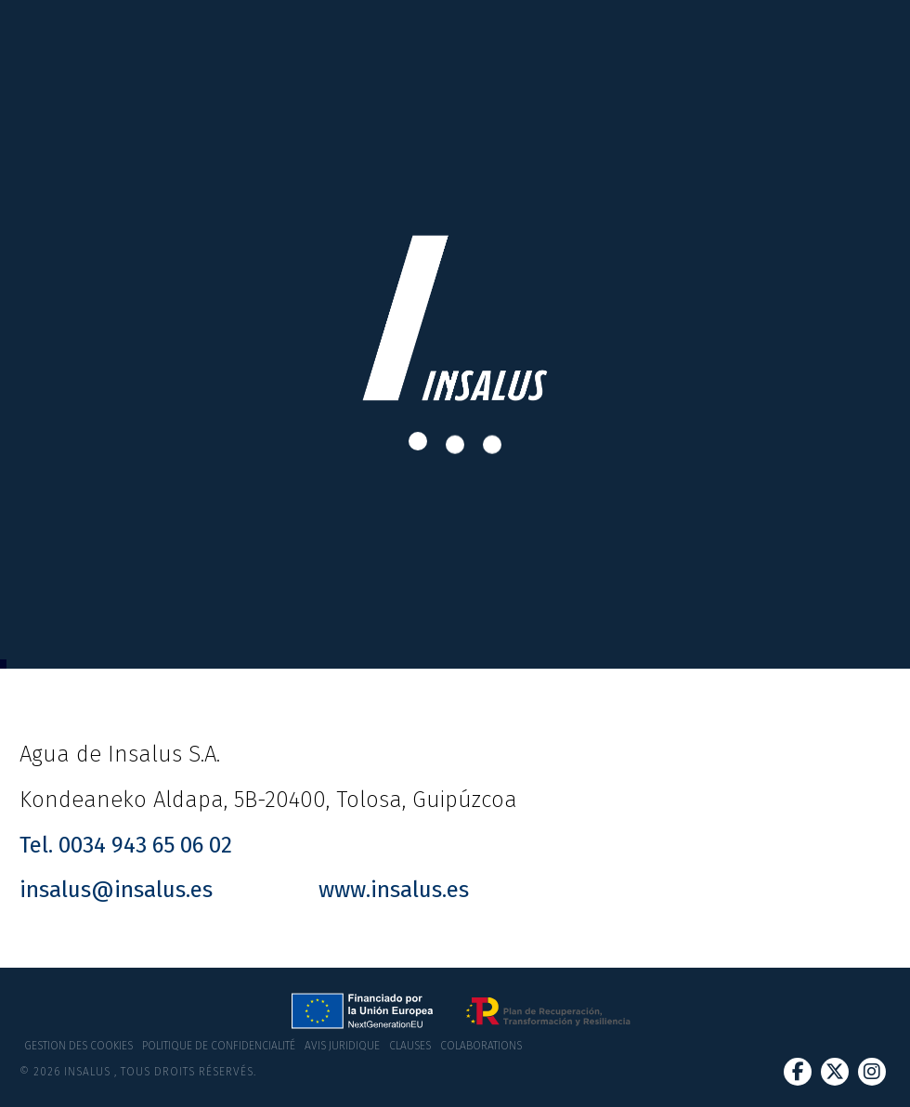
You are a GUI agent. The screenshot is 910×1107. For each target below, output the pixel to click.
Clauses (410, 1045)
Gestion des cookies (78, 1045)
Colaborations (481, 1045)
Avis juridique (342, 1045)
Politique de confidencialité (218, 1045)
